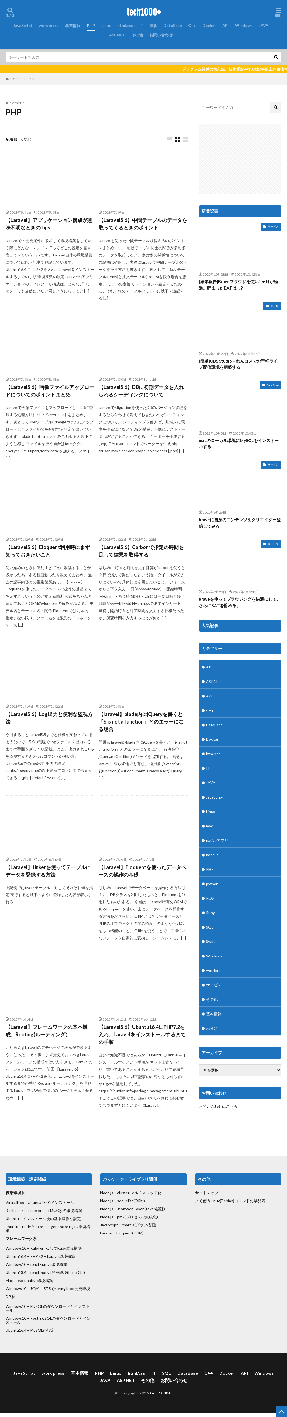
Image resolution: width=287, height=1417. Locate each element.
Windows (244, 25)
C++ (192, 25)
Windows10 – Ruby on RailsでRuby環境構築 (44, 1248)
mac (209, 826)
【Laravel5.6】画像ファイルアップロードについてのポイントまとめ (50, 391)
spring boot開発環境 (72, 1288)
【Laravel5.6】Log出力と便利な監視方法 (49, 718)
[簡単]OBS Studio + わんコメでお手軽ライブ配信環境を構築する (238, 364)
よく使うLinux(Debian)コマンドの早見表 (230, 1200)
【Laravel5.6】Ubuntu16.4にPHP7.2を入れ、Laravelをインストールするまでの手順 (142, 1034)
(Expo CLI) (76, 1272)
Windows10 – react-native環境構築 (36, 1264)
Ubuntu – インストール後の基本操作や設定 (43, 1218)
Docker (209, 25)
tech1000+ (143, 12)
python (212, 883)
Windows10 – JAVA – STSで (30, 1288)
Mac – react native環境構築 (29, 1280)
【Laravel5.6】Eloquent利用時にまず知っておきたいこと (48, 551)
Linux (106, 25)
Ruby (210, 912)
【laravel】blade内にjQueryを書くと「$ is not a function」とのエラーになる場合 (141, 721)
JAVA (263, 25)
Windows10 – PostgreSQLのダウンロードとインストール (48, 1320)
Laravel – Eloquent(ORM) (122, 1233)
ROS (210, 898)
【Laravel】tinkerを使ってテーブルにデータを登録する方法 (48, 871)
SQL (153, 25)
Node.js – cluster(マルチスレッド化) (131, 1192)
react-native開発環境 (48, 1272)
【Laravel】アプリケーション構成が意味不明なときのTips (49, 224)
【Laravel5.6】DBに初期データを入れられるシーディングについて (141, 391)
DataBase (172, 25)
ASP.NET (117, 35)
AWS (210, 695)
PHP (91, 25)
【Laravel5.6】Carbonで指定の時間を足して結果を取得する (141, 551)
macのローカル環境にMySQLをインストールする (239, 443)
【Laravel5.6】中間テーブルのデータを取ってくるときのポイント (143, 224)
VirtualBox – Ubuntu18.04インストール (40, 1202)
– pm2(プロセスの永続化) (135, 1216)
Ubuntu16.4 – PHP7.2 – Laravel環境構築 (40, 1256)
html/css (125, 25)
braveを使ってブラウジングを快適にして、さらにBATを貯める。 (240, 602)
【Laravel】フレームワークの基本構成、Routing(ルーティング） (46, 1030)
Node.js (106, 1216)
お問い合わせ (161, 35)
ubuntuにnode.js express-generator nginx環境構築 (48, 1228)
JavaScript (22, 25)
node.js (212, 854)
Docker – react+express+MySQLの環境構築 (44, 1210)
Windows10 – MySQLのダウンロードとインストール (48, 1308)
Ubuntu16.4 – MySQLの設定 (30, 1330)
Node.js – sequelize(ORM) (122, 1200)
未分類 (274, 306)
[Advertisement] (243, 159)
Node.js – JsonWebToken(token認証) (132, 1208)
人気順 (26, 139)
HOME (15, 79)
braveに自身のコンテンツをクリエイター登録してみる (240, 522)
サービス (273, 226)
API (225, 25)
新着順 (11, 139)
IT (141, 25)
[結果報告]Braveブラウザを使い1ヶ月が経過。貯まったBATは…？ (238, 284)
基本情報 (72, 25)
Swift (210, 941)
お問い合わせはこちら (218, 1106)
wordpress (49, 25)
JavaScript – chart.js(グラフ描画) (128, 1225)
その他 (137, 35)
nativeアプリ (217, 840)
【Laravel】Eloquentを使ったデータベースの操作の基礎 (142, 871)
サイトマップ (206, 1192)
